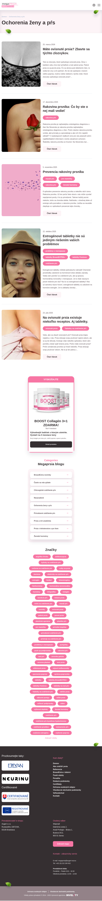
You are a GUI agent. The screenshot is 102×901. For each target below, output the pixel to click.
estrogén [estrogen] (35, 580)
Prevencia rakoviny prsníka (64, 172)
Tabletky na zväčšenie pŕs (75, 328)
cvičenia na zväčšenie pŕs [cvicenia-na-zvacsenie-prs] (42, 568)
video (62, 704)
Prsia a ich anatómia (42, 521)
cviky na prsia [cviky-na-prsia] (64, 568)
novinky (42, 610)
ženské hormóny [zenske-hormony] (61, 709)
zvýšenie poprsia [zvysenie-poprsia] (62, 733)
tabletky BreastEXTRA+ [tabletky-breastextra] (58, 680)
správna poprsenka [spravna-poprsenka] (61, 674)
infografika (51, 592)
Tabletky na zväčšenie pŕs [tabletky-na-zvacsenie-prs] (43, 692)
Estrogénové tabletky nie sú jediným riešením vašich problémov (65, 240)
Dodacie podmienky (61, 781)
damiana (37, 574)
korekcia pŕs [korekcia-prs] (42, 598)
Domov (4, 17)
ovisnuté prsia (51, 328)
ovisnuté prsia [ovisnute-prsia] (57, 610)
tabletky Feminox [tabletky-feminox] (40, 686)
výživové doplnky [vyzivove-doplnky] (41, 709)
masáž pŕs (50, 179)
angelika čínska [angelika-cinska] (42, 557)
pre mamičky (66, 179)
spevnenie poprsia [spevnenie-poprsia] (40, 674)
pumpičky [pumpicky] (64, 645)
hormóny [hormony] (36, 592)
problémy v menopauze (55, 251)
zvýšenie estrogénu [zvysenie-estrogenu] (40, 733)
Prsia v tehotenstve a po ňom (46, 529)
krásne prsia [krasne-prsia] (59, 598)
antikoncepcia (60, 557)
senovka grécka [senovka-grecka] (57, 657)
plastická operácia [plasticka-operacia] (43, 621)
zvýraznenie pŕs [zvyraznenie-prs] (62, 727)
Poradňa (56, 778)
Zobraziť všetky (51, 738)
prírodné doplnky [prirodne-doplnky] (59, 627)
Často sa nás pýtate (42, 483)
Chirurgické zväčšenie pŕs (45, 490)
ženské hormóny (70, 185)
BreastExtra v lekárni (61, 772)
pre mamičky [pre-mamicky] (41, 627)
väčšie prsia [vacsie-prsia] (64, 692)
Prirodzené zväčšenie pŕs (44, 513)
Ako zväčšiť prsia (60, 767)
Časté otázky (58, 775)
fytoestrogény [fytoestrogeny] (64, 580)
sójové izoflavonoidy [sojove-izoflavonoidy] (61, 668)
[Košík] (93, 5)
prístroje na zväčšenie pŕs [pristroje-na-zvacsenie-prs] (51, 639)
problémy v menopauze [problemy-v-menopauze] (43, 645)
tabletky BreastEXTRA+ (55, 257)
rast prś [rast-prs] (41, 657)
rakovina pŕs (51, 118)
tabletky (38, 680)
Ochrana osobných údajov (64, 787)
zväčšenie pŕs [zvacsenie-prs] (51, 715)
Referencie (57, 770)
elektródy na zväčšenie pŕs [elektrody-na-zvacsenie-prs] (57, 574)
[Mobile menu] (99, 5)
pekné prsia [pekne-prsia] (42, 615)
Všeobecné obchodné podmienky (67, 790)
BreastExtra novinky (42, 475)
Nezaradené (39, 498)
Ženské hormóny (41, 536)
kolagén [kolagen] (66, 592)
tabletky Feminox (79, 257)
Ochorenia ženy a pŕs (43, 506)
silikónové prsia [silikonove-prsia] (39, 668)
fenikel (49, 580)
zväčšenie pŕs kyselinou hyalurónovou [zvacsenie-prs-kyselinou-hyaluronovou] (51, 721)
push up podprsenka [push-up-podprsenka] (42, 651)
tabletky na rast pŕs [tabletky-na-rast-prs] (61, 686)
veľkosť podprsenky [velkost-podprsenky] (45, 704)
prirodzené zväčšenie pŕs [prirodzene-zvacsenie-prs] (51, 633)
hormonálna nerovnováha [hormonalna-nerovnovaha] (60, 586)
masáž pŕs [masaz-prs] (63, 604)
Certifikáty (57, 784)
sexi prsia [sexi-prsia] (61, 662)
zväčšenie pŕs (51, 263)
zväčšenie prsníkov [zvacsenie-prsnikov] (41, 727)
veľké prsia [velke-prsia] (60, 698)
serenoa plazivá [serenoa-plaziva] (43, 662)
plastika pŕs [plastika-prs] (61, 621)
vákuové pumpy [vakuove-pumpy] (43, 698)
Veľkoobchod (58, 793)
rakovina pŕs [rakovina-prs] (63, 651)
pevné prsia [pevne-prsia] (59, 615)
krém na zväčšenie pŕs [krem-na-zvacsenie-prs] (43, 604)
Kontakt (56, 796)
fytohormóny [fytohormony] (37, 586)
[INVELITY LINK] (72, 895)
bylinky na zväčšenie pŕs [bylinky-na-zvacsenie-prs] (51, 563)
